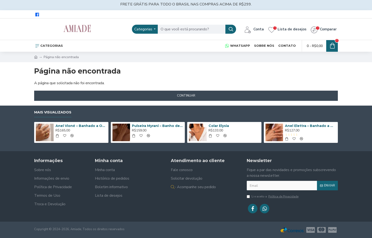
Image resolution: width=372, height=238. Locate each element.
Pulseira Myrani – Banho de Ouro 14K (157, 126)
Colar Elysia (219, 126)
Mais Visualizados (52, 112)
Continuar (186, 95)
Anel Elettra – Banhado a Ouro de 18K (310, 126)
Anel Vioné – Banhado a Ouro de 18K (81, 126)
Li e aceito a (273, 196)
